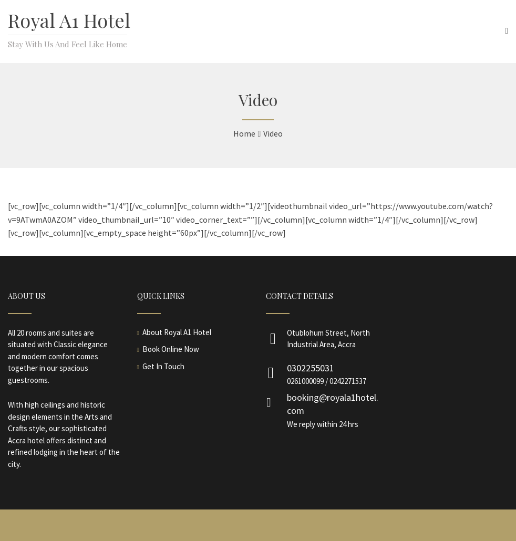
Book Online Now (170, 349)
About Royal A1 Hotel (176, 332)
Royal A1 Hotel (69, 20)
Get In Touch (163, 366)
